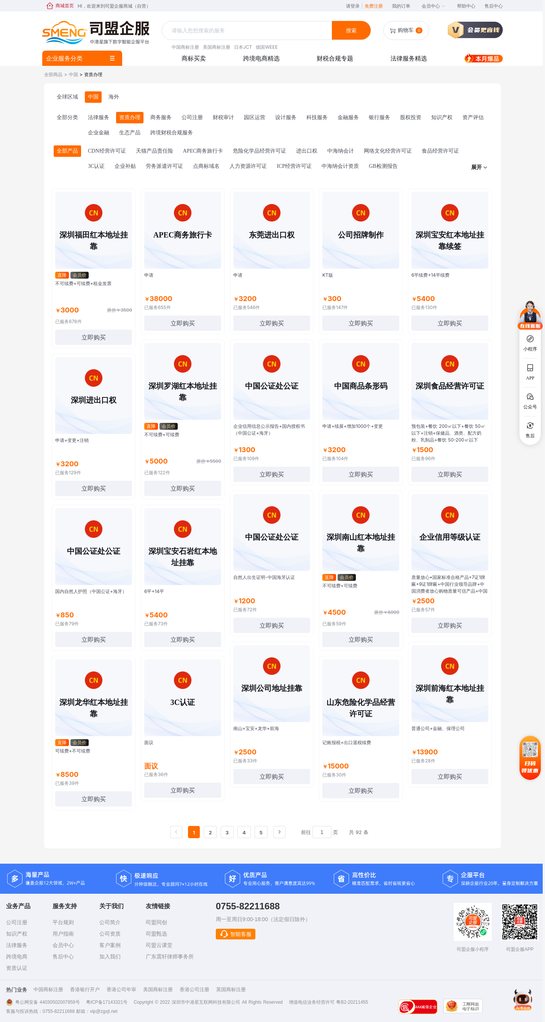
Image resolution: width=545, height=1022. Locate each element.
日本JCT (243, 47)
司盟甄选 (156, 934)
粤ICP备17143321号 (106, 1002)
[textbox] (248, 30)
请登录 (354, 6)
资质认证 (16, 968)
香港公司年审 (121, 989)
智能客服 (236, 934)
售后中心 (493, 6)
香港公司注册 (194, 989)
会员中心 (434, 6)
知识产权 (16, 934)
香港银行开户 (85, 989)
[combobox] (248, 30)
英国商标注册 (231, 989)
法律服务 (16, 945)
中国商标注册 (185, 47)
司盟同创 (156, 922)
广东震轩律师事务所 (170, 956)
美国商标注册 (216, 47)
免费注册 (374, 6)
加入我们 (110, 956)
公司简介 (110, 922)
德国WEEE (266, 47)
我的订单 (401, 6)
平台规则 (63, 922)
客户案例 (110, 945)
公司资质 (110, 934)
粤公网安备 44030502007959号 (47, 1002)
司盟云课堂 (159, 945)
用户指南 (63, 934)
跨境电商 (16, 956)
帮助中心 (466, 6)
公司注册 (16, 922)
